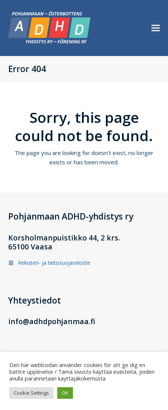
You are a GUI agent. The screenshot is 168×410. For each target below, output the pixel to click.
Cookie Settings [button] (31, 392)
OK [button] (65, 392)
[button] (156, 28)
